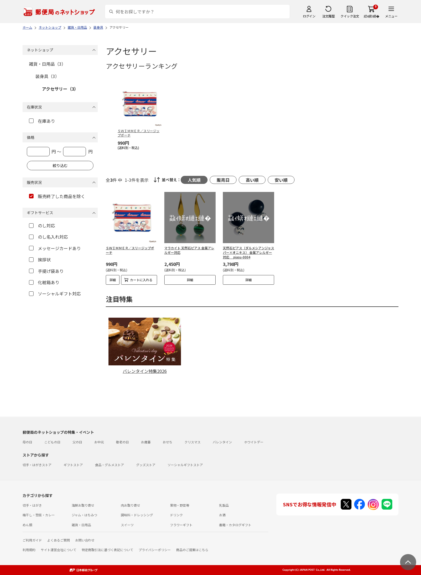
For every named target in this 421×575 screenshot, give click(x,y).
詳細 (113, 279)
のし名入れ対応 (48, 236)
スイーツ (127, 524)
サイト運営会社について (58, 549)
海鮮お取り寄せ (83, 505)
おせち (167, 442)
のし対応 (42, 225)
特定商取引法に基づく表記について (107, 549)
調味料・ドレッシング (137, 515)
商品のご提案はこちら (192, 549)
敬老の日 (122, 442)
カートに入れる (141, 279)
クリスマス (192, 442)
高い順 (252, 180)
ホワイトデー (253, 442)
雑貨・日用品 (81, 524)
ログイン (309, 16)
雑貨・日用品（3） (47, 64)
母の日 (27, 442)
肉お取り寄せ (130, 505)
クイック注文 (349, 16)
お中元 (99, 442)
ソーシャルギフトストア (185, 464)
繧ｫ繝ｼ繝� (371, 16)
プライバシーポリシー (155, 549)
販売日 (223, 180)
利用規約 (29, 549)
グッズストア (145, 464)
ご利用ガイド (32, 540)
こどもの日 (52, 442)
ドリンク (176, 515)
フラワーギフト (181, 524)
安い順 (281, 180)
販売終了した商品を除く (57, 196)
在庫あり (42, 121)
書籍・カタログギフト (235, 524)
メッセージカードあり (55, 248)
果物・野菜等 (179, 505)
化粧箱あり (44, 282)
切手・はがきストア (37, 464)
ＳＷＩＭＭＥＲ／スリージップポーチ (130, 250)
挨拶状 (40, 259)
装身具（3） (47, 76)
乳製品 (224, 505)
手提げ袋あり (46, 271)
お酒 (222, 515)
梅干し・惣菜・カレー (39, 515)
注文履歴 (328, 16)
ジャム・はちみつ (84, 515)
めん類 (27, 524)
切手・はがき (32, 505)
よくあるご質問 (58, 540)
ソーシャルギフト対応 (55, 293)
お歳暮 (146, 442)
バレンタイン (222, 442)
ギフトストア (73, 464)
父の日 (77, 442)
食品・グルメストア (109, 464)
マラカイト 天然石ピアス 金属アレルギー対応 (189, 250)
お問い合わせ (85, 540)
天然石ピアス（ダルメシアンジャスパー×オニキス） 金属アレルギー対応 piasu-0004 (248, 252)
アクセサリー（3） (60, 89)
